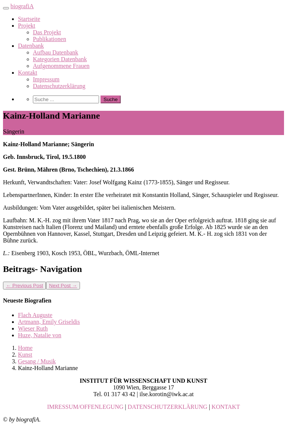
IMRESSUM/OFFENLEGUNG (85, 407)
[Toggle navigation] (6, 8)
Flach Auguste (35, 315)
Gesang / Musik (37, 361)
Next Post (63, 285)
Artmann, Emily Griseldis (49, 322)
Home (25, 348)
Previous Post (24, 285)
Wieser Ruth (33, 328)
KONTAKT (226, 407)
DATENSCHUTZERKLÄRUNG (167, 407)
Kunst (25, 354)
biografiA (22, 6)
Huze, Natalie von (39, 335)
